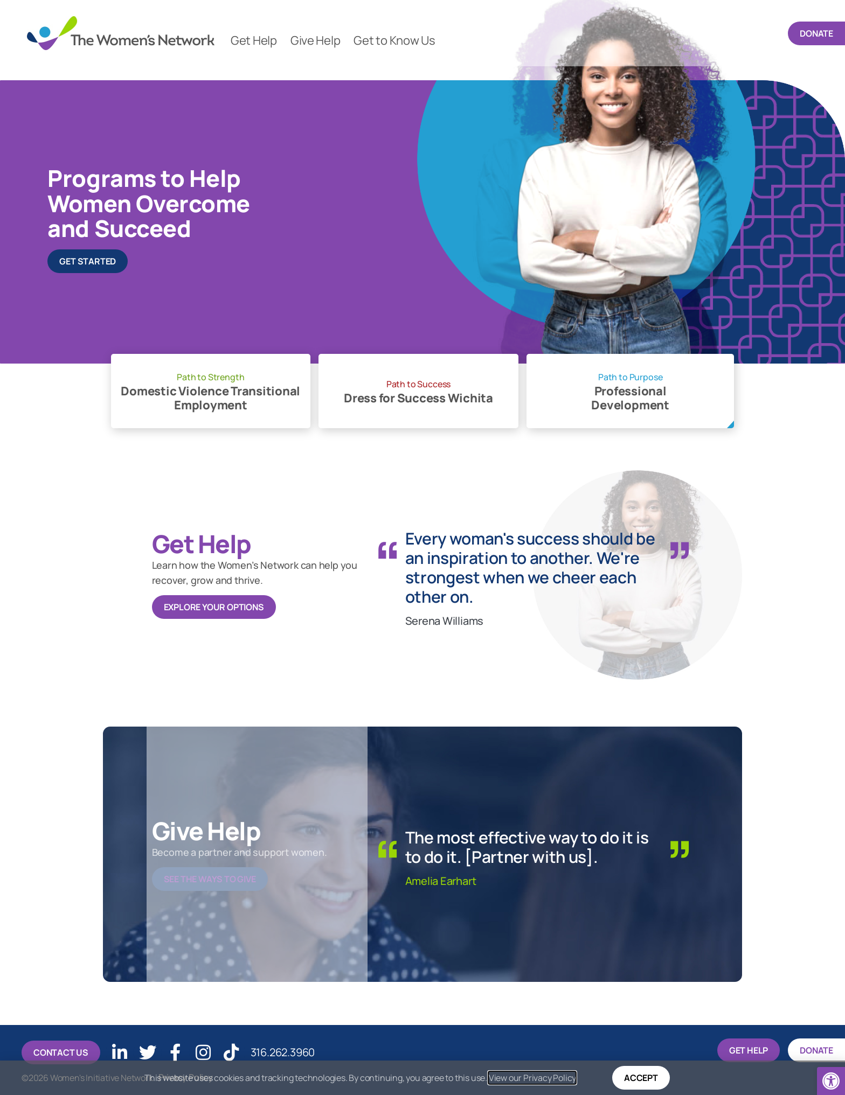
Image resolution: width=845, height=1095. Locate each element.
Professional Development (630, 398)
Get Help (254, 40)
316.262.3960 (272, 1051)
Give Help (315, 40)
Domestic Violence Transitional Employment (210, 398)
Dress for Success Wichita (418, 398)
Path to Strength (210, 377)
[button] (831, 1081)
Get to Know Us (394, 40)
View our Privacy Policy (532, 1078)
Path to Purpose (630, 377)
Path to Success (418, 384)
